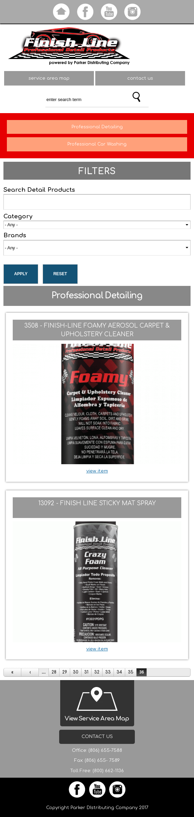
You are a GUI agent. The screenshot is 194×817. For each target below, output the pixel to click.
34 (119, 672)
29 (64, 672)
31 (86, 672)
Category (17, 216)
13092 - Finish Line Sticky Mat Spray (97, 503)
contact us (140, 78)
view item (97, 471)
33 (108, 672)
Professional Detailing (97, 126)
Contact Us (97, 736)
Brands (14, 235)
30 (75, 672)
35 (130, 672)
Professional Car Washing (97, 144)
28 (54, 672)
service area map (49, 78)
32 (96, 672)
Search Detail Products (39, 190)
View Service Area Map (97, 718)
